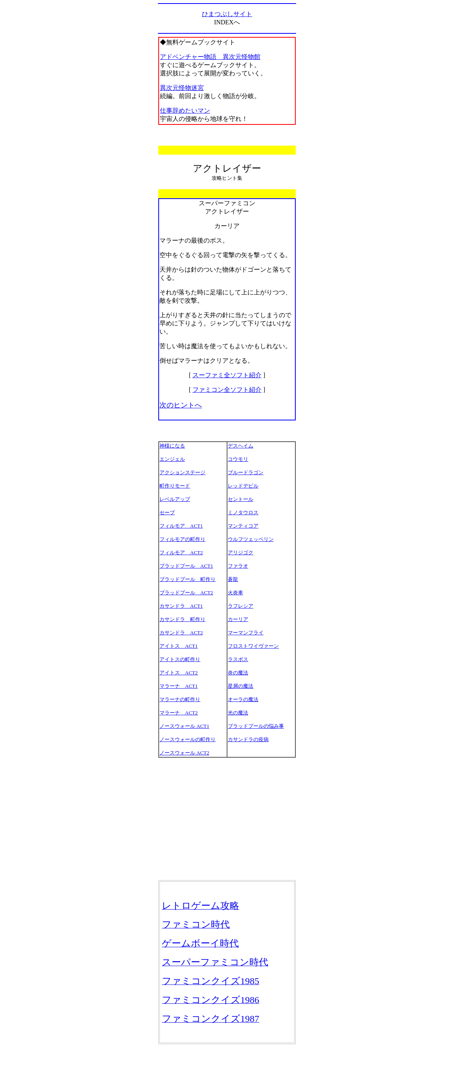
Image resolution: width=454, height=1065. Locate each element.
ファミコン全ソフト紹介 (227, 389)
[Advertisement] (227, 819)
